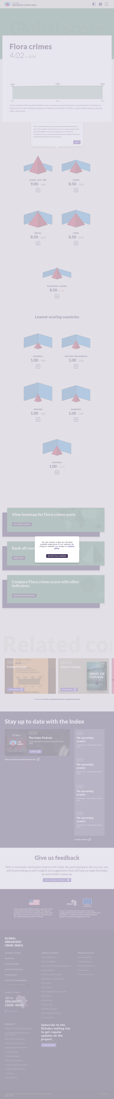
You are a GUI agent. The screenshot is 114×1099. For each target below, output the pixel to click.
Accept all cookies (57, 556)
